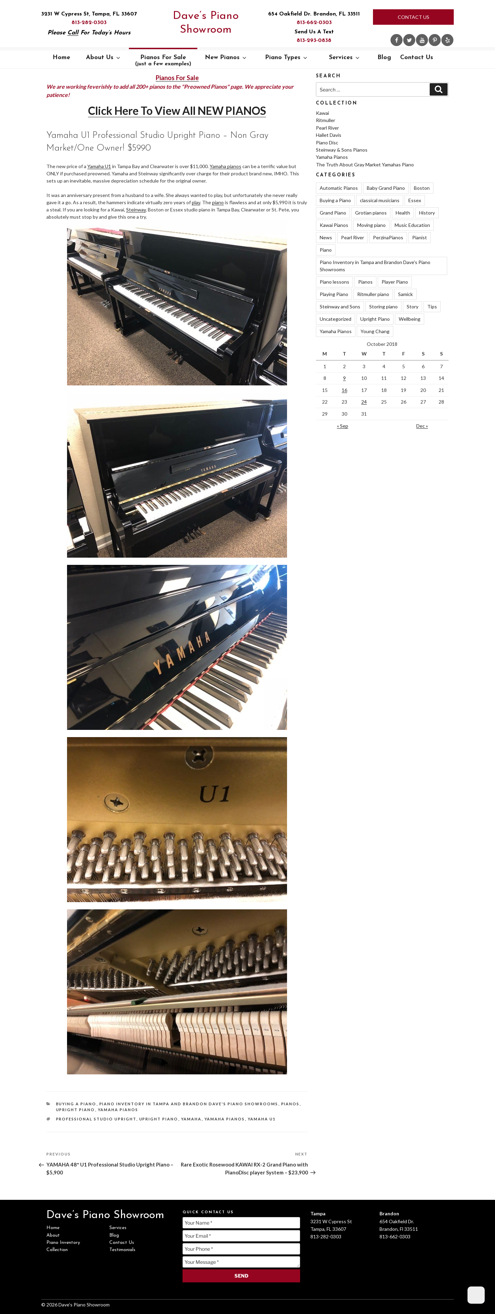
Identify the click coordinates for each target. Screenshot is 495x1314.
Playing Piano (334, 294)
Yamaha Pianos (118, 1109)
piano (218, 202)
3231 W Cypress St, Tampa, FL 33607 (89, 14)
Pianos (290, 1104)
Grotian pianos (371, 213)
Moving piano (371, 225)
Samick (405, 294)
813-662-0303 (314, 22)
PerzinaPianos (388, 237)
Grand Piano (333, 213)
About (53, 1235)
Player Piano (395, 282)
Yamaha (191, 1119)
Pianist (419, 237)
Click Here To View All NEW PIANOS (177, 110)
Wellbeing (409, 319)
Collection (57, 1249)
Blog (384, 57)
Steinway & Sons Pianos (341, 150)
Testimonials (122, 1249)
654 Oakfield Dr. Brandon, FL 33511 (314, 14)
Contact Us (413, 17)
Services (345, 57)
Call (72, 33)
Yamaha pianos (225, 166)
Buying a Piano (76, 1104)
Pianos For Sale (163, 60)
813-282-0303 (89, 22)
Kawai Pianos (334, 225)
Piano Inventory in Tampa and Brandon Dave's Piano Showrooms (188, 1104)
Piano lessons (334, 282)
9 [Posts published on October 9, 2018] (344, 378)
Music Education (412, 225)
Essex (414, 200)
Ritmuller (325, 120)
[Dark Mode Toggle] (476, 1295)
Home (61, 57)
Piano (326, 250)
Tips (432, 306)
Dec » (422, 426)
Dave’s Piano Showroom (206, 23)
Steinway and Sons (340, 306)
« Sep (342, 426)
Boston (422, 188)
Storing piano (383, 306)
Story (412, 306)
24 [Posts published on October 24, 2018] (364, 402)
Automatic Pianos (339, 188)
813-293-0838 (314, 40)
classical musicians (379, 200)
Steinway (136, 209)
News (326, 237)
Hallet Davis (328, 135)
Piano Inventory (63, 1242)
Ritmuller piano (373, 294)
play (196, 202)
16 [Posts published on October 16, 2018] (344, 390)
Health (403, 213)
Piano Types (286, 57)
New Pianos (226, 57)
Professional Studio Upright (96, 1119)
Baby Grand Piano (386, 188)
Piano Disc (327, 142)
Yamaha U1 (99, 166)
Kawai (322, 113)
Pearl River (327, 128)
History (427, 213)
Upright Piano (75, 1109)
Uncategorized (335, 319)
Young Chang (375, 331)
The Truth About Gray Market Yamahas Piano (365, 164)
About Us (103, 57)
